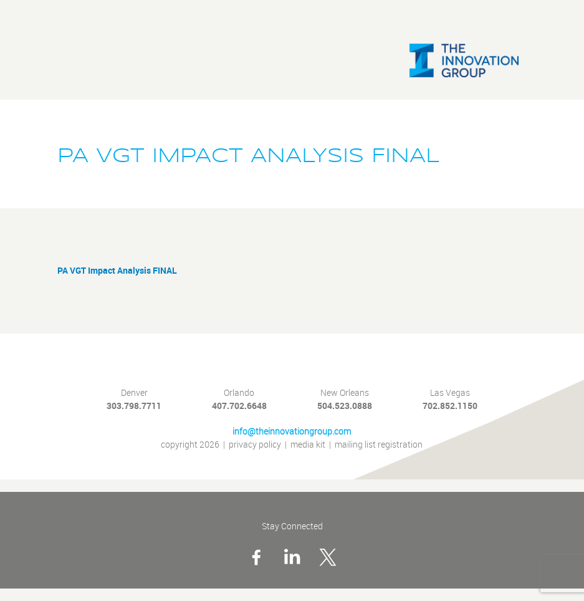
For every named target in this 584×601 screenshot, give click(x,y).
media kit (307, 445)
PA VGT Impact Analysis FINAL (117, 271)
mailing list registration (379, 445)
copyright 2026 (190, 445)
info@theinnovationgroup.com (291, 431)
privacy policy (255, 445)
